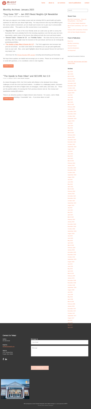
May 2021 (70, 212)
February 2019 (71, 276)
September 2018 (72, 287)
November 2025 (72, 86)
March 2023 (71, 161)
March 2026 (71, 76)
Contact (87, 3)
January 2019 (71, 278)
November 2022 (72, 170)
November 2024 (72, 114)
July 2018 (70, 292)
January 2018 (71, 306)
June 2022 (70, 182)
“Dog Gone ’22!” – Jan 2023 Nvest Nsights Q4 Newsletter (30, 14)
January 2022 (71, 194)
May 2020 (70, 240)
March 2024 (71, 133)
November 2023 (72, 142)
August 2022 (71, 177)
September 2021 (72, 203)
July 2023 (70, 151)
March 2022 (71, 189)
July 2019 (70, 264)
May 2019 (70, 269)
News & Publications (75, 3)
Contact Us (39, 368)
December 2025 (72, 83)
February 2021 (71, 219)
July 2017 (70, 320)
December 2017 (72, 309)
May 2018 (70, 297)
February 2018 (71, 304)
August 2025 (71, 93)
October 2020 (71, 229)
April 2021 (70, 215)
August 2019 (71, 262)
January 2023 (71, 165)
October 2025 (71, 88)
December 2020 (72, 224)
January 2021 (71, 222)
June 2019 (70, 266)
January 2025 (71, 109)
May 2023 (70, 156)
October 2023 (71, 144)
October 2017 (71, 313)
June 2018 (70, 294)
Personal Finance (72, 46)
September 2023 (72, 147)
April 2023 (70, 158)
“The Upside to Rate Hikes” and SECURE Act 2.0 (26, 76)
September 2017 (72, 316)
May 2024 (70, 128)
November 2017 (72, 311)
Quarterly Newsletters (73, 48)
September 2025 (72, 90)
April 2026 (70, 74)
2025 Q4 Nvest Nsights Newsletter (77, 32)
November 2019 (72, 255)
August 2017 (71, 318)
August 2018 (71, 290)
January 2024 (71, 137)
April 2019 (70, 271)
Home (43, 3)
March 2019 (71, 273)
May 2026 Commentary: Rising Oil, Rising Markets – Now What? (77, 20)
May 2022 (70, 184)
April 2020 (70, 243)
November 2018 (72, 283)
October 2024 (71, 116)
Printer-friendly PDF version (26, 55)
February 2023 (71, 163)
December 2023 (72, 140)
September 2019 (72, 259)
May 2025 (70, 100)
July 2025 (70, 95)
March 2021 (71, 217)
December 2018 (72, 280)
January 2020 (71, 250)
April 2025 (70, 102)
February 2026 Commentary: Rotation (78, 30)
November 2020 (72, 226)
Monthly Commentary (73, 43)
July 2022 (70, 179)
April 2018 (70, 299)
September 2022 (72, 175)
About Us (51, 3)
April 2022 (70, 187)
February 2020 (71, 248)
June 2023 (70, 154)
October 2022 (71, 172)
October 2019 (71, 257)
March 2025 (71, 104)
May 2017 (70, 325)
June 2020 (70, 238)
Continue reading (8, 66)
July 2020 (70, 236)
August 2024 (71, 121)
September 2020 (72, 231)
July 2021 (70, 208)
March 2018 (71, 301)
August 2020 (71, 233)
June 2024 (70, 126)
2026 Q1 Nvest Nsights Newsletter (77, 23)
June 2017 (70, 323)
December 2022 (72, 168)
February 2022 (71, 191)
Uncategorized (71, 50)
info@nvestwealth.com (8, 346)
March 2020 (71, 245)
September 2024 (72, 118)
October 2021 (71, 201)
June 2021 (70, 210)
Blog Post (70, 41)
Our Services (61, 3)
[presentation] (44, 361)
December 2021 (72, 196)
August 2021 (71, 205)
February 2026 (71, 79)
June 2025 (70, 97)
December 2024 (72, 111)
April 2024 (70, 130)
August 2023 (71, 149)
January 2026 (71, 81)
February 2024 (71, 135)
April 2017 (70, 327)
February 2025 (71, 107)
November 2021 (72, 198)
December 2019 (72, 252)
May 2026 (70, 72)
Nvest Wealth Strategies (23, 16)
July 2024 (70, 123)
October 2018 (71, 285)
